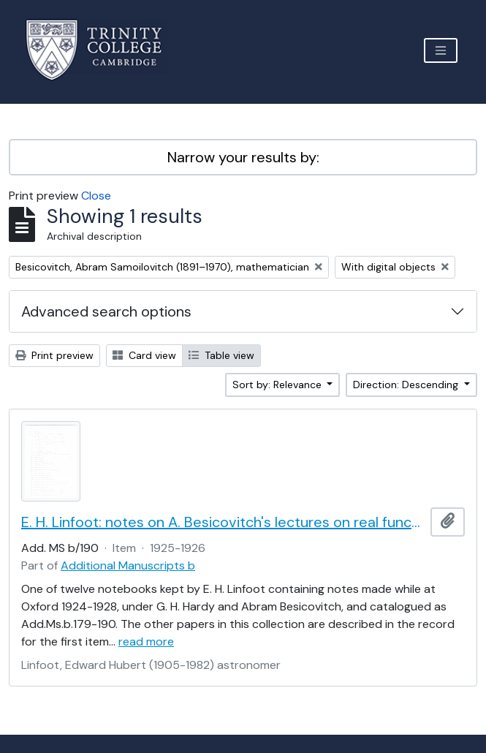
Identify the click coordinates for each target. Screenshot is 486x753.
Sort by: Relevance (278, 384)
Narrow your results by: (243, 157)
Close (96, 195)
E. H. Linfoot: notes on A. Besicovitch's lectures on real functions (223, 522)
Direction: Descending (407, 384)
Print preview (54, 355)
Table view (221, 355)
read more (146, 641)
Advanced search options (106, 311)
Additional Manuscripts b (128, 565)
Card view (144, 355)
